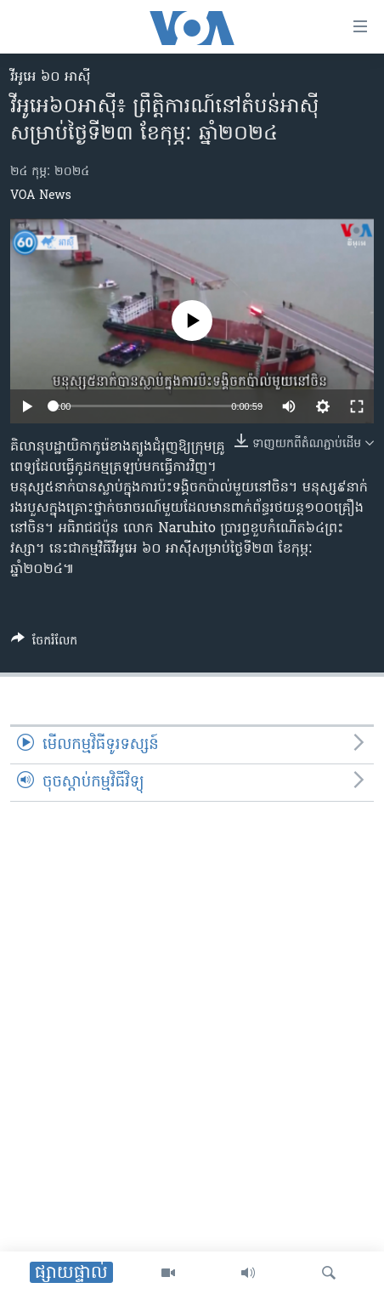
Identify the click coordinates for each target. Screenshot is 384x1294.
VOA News (40, 196)
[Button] (44, 643)
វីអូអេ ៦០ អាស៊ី (50, 77)
